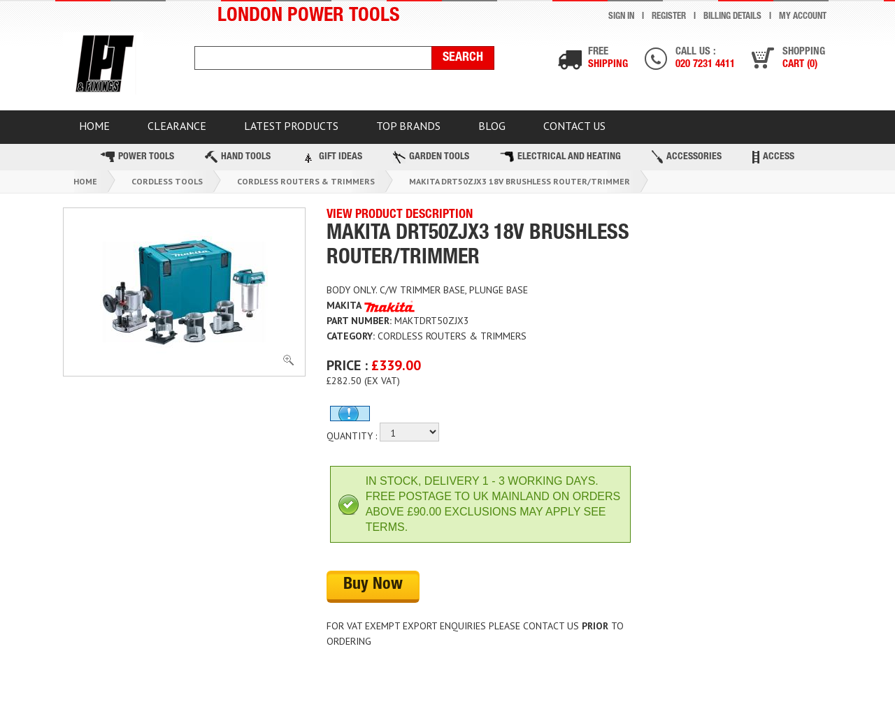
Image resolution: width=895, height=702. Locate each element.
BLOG (494, 126)
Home (85, 182)
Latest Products (292, 126)
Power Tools (137, 157)
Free (608, 59)
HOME (94, 126)
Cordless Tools (167, 182)
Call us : (705, 59)
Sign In (621, 17)
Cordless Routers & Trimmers (306, 182)
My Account (802, 17)
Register (669, 17)
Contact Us (578, 126)
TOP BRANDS (410, 126)
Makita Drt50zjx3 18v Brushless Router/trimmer (519, 182)
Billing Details (732, 17)
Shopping (803, 59)
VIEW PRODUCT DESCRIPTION (400, 216)
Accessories (687, 157)
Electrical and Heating (560, 157)
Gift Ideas (331, 157)
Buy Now (373, 586)
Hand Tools (238, 157)
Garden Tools (431, 157)
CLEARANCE (177, 126)
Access (773, 157)
